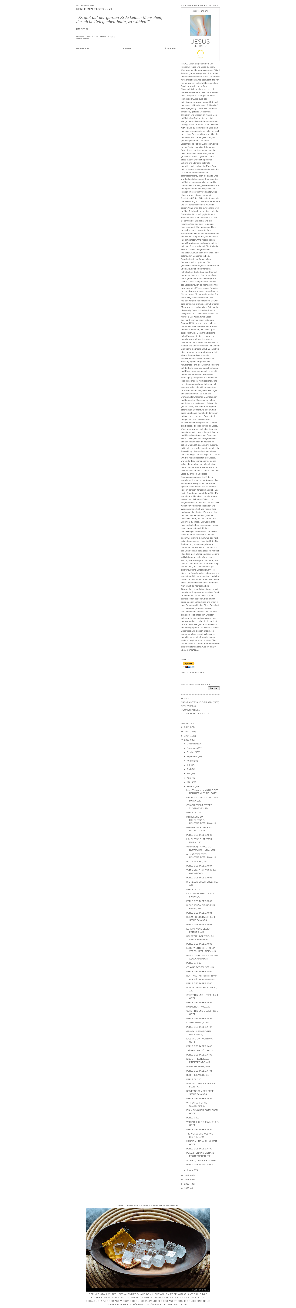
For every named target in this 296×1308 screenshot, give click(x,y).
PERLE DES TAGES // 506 (199, 878)
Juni (189, 769)
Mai (189, 773)
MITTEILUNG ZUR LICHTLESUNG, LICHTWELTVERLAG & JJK (201, 820)
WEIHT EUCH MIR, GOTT (198, 1066)
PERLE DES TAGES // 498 (199, 1018)
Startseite (127, 48)
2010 (187, 1184)
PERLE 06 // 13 (193, 1079)
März (189, 782)
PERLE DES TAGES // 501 (199, 971)
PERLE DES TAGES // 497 (199, 1027)
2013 (187, 740)
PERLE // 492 (192, 1118)
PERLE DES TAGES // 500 (199, 983)
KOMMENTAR (188, 710)
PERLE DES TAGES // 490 (199, 1149)
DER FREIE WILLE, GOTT (199, 1075)
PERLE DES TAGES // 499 (94, 9)
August (190, 761)
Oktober (191, 752)
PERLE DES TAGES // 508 (199, 835)
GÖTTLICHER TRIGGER (193, 713)
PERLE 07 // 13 (193, 963)
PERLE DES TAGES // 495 (199, 1055)
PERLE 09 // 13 (193, 812)
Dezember (192, 744)
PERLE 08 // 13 (193, 889)
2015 (187, 731)
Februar (191, 786)
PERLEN (86, 38)
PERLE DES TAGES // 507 (199, 866)
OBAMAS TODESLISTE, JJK (200, 967)
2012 (187, 1175)
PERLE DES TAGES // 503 (199, 924)
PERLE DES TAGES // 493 (199, 1098)
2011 (187, 1179)
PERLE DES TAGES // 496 (199, 1046)
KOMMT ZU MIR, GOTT (197, 1022)
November (192, 748)
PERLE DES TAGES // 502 (199, 944)
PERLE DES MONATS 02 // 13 (201, 1164)
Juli (189, 765)
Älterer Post (170, 48)
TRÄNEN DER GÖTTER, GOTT (201, 1050)
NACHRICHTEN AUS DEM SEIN (196, 702)
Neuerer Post (82, 48)
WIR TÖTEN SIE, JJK (196, 861)
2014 (187, 736)
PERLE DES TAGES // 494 (199, 1071)
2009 (187, 1188)
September (192, 756)
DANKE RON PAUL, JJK (198, 1007)
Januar (190, 1170)
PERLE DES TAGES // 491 (199, 1129)
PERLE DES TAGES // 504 (199, 913)
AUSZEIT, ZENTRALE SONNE (201, 1160)
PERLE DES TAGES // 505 (199, 901)
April (189, 778)
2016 (187, 727)
